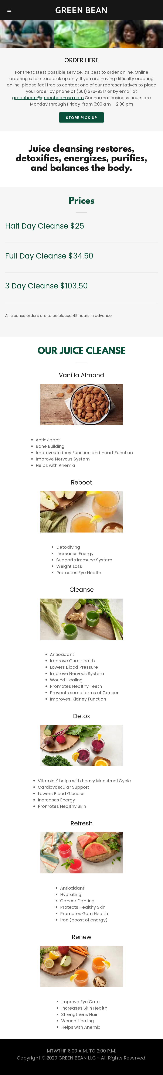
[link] (81, 10)
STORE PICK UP (81, 117)
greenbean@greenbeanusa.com (48, 98)
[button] (15, 10)
